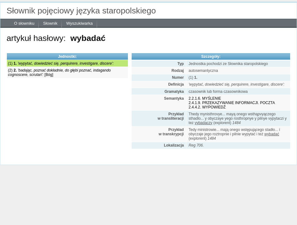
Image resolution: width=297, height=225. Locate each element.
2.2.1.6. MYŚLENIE (205, 98)
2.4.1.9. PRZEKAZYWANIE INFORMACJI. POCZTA (232, 103)
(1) (61, 63)
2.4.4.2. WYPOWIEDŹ (207, 107)
